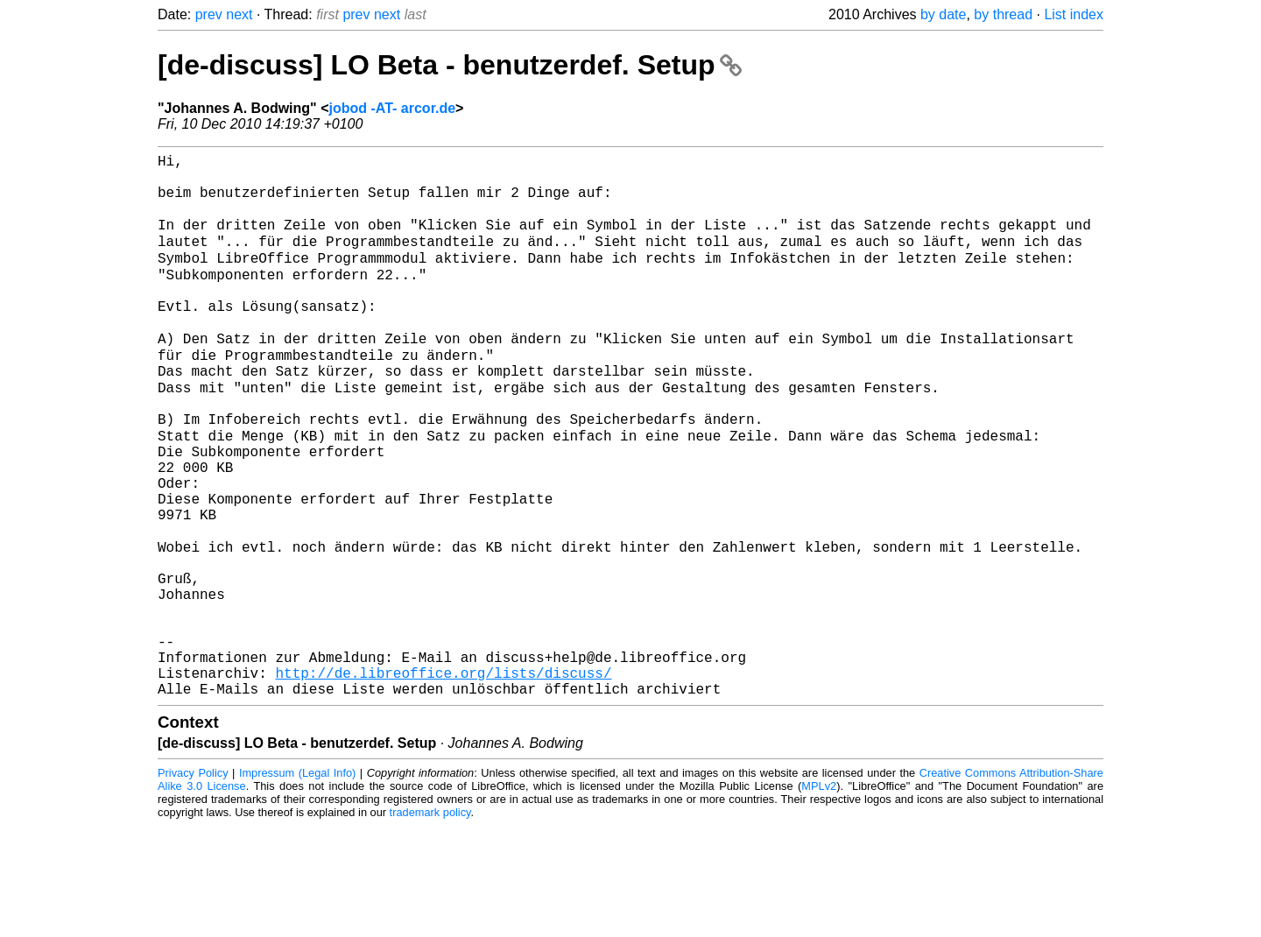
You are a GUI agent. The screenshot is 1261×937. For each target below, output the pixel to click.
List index (1073, 14)
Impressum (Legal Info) (297, 884)
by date (943, 14)
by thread (1003, 14)
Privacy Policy (193, 884)
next (239, 14)
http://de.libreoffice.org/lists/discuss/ (443, 780)
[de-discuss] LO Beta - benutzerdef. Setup (450, 65)
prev (208, 14)
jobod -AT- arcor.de (391, 108)
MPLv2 (818, 897)
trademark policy (430, 923)
